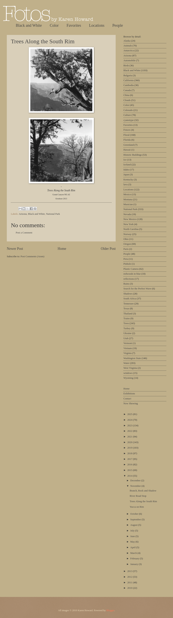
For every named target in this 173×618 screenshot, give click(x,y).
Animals (127, 45)
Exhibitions (129, 393)
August (134, 525)
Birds (126, 65)
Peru (125, 259)
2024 (130, 420)
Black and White (29, 25)
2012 (130, 576)
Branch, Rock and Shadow (143, 490)
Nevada (127, 214)
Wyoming (128, 378)
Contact (127, 398)
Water (126, 363)
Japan (126, 174)
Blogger (110, 610)
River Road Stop (138, 496)
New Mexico (129, 219)
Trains (126, 318)
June (132, 536)
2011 (130, 582)
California (128, 80)
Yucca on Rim (137, 506)
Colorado (128, 110)
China (126, 95)
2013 (130, 571)
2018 (130, 453)
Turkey (127, 328)
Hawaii (127, 149)
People (117, 25)
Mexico (127, 194)
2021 (130, 436)
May (132, 541)
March (133, 553)
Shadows (128, 293)
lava (125, 184)
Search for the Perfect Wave (137, 288)
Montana (127, 199)
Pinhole (127, 263)
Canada (127, 90)
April (133, 547)
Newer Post (15, 249)
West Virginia (130, 368)
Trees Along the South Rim (42, 41)
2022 (130, 431)
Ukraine (127, 333)
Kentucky (128, 179)
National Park (53, 214)
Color (54, 25)
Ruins (126, 283)
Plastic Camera (131, 269)
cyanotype (128, 120)
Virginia (127, 353)
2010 (130, 588)
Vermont (127, 343)
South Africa (129, 298)
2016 (130, 464)
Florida (127, 139)
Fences (126, 130)
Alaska (126, 40)
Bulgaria (127, 75)
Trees (126, 323)
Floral (126, 135)
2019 (130, 447)
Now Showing (130, 403)
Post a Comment (24, 232)
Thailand (127, 313)
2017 (130, 459)
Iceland (127, 164)
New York (128, 224)
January (134, 564)
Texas (126, 308)
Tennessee (128, 303)
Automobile (129, 60)
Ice (125, 159)
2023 (130, 425)
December (135, 480)
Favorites (74, 25)
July (132, 530)
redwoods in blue (132, 273)
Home (62, 249)
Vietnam (127, 348)
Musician (128, 204)
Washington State (132, 358)
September (136, 519)
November (136, 486)
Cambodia (128, 85)
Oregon (127, 244)
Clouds (127, 100)
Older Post (108, 249)
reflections (128, 279)
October (134, 513)
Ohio (125, 239)
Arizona (23, 214)
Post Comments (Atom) (32, 256)
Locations (96, 25)
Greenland (128, 145)
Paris (125, 249)
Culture (127, 115)
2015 (130, 470)
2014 (130, 475)
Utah (125, 338)
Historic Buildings (132, 154)
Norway (127, 234)
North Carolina (131, 229)
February (135, 558)
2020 (130, 442)
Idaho (126, 169)
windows (128, 373)
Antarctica (128, 50)
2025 (130, 414)
